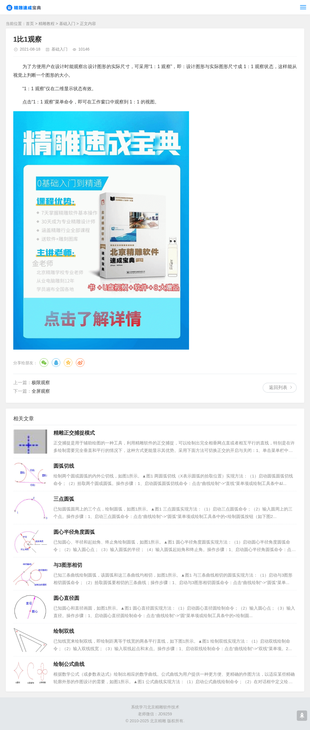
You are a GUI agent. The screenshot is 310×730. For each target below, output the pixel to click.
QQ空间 (68, 362)
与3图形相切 (67, 565)
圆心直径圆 (66, 598)
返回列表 (278, 387)
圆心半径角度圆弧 (74, 532)
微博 (80, 362)
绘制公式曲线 (68, 664)
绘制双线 (63, 631)
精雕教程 (46, 23)
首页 (30, 23)
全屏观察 (41, 391)
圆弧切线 (63, 466)
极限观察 (41, 382)
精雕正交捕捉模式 (74, 433)
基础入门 (67, 23)
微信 (44, 362)
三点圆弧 (63, 499)
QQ (56, 362)
